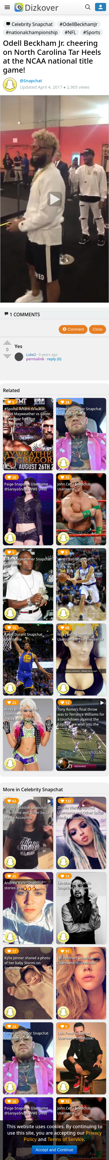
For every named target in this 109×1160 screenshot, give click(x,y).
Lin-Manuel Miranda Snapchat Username (74, 885)
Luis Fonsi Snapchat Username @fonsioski (76, 1036)
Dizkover (36, 7)
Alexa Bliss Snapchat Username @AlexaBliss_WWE (21, 714)
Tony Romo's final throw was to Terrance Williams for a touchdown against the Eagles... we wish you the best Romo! (81, 719)
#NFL (70, 32)
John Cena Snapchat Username (74, 487)
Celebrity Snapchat (29, 24)
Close (97, 329)
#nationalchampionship (32, 32)
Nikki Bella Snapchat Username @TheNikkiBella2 (81, 637)
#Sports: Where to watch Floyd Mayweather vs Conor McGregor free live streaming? (27, 416)
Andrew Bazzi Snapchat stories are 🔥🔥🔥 (23, 885)
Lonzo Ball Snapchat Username (74, 562)
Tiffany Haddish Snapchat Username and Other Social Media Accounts (27, 812)
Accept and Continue (55, 1149)
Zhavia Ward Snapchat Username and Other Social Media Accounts (80, 812)
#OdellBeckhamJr (78, 24)
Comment (73, 329)
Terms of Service (66, 1139)
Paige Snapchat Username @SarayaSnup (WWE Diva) (26, 487)
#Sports (91, 32)
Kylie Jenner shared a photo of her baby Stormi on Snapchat (27, 962)
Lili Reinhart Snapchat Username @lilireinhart (77, 960)
